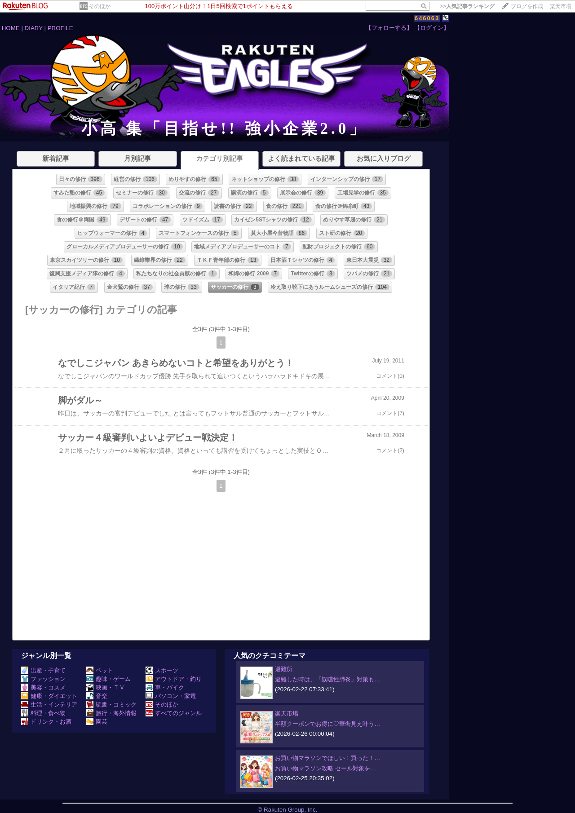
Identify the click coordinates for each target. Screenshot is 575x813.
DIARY (34, 28)
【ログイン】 (431, 27)
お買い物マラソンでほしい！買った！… (327, 758)
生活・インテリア (49, 704)
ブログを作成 (527, 6)
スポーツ (162, 670)
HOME (11, 28)
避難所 (283, 669)
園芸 (96, 721)
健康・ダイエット (49, 696)
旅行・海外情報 (111, 713)
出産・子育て (43, 670)
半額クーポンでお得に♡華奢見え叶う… (327, 723)
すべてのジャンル (174, 713)
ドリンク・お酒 (46, 721)
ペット (99, 670)
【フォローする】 (389, 27)
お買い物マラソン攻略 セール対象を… (325, 768)
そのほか (100, 6)
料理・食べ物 (43, 713)
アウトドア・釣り (174, 679)
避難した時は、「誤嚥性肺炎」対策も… (327, 679)
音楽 (96, 696)
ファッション (43, 679)
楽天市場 (560, 6)
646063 (427, 18)
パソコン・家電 (171, 696)
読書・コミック (111, 704)
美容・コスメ (43, 687)
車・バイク (165, 687)
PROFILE (60, 28)
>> (467, 6)
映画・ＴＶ (105, 687)
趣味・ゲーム (108, 679)
